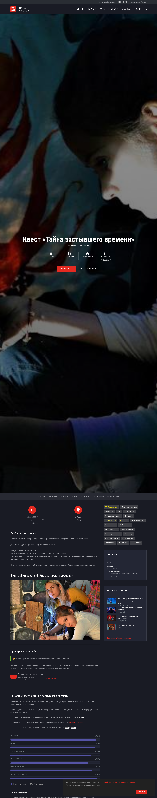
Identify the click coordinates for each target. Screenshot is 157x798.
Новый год (128, 534)
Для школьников (111, 538)
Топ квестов (109, 543)
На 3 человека (127, 538)
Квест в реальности (112, 534)
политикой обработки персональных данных (118, 782)
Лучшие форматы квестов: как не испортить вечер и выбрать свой (130, 601)
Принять (142, 792)
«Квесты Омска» (76, 723)
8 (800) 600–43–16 (123, 2)
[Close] (152, 782)
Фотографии (85, 496)
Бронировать (66, 269)
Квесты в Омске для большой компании (130, 609)
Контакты (64, 496)
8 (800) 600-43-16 (51, 679)
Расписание (53, 496)
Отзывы (75, 496)
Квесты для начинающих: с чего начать (129, 617)
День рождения (127, 529)
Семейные (109, 511)
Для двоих (129, 516)
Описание (41, 496)
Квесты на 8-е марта (126, 625)
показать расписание (81, 717)
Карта (102, 9)
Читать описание (88, 269)
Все (119, 511)
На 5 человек (110, 525)
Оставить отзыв (113, 496)
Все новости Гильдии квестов (119, 638)
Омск (126, 9)
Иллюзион (84, 246)
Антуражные (129, 511)
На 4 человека (124, 525)
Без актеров (136, 543)
